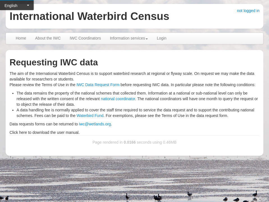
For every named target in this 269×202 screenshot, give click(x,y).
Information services (129, 38)
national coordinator (118, 99)
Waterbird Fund (90, 115)
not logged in (248, 10)
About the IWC (48, 38)
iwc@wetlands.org (95, 124)
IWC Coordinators (85, 38)
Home (21, 38)
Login (161, 38)
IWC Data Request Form (98, 84)
